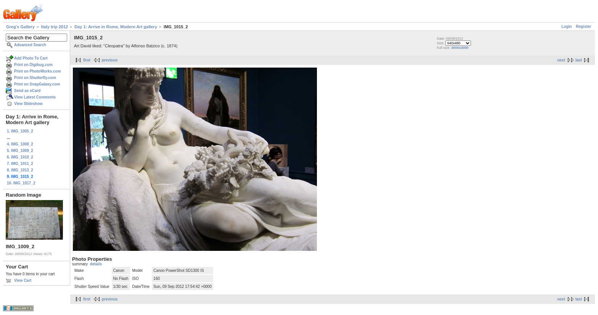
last (578, 60)
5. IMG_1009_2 (20, 151)
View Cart (22, 280)
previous (110, 60)
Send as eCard (27, 91)
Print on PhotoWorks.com (37, 71)
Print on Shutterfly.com (35, 78)
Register (583, 26)
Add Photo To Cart (31, 58)
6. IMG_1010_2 (20, 157)
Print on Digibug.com (33, 65)
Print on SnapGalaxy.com (37, 84)
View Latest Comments (35, 97)
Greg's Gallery (20, 26)
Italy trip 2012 (54, 26)
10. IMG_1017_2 (21, 183)
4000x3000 (459, 48)
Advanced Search (30, 45)
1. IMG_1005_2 (20, 131)
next (561, 60)
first (86, 60)
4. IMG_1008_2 (20, 144)
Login (566, 26)
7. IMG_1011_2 (20, 164)
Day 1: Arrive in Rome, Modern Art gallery (115, 26)
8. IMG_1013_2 (20, 170)
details (96, 264)
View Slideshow (28, 104)
